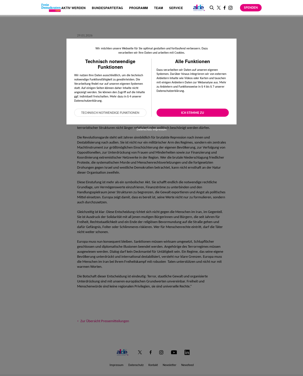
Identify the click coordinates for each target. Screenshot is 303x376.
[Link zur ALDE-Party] (198, 7)
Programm (138, 8)
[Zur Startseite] (51, 8)
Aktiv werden (73, 8)
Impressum (160, 129)
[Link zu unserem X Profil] (219, 8)
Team (158, 8)
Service (176, 8)
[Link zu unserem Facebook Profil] (225, 8)
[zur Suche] (212, 8)
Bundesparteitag (107, 8)
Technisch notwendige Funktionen (110, 113)
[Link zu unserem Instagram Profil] (230, 8)
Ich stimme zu (192, 113)
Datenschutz (144, 129)
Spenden (251, 7)
